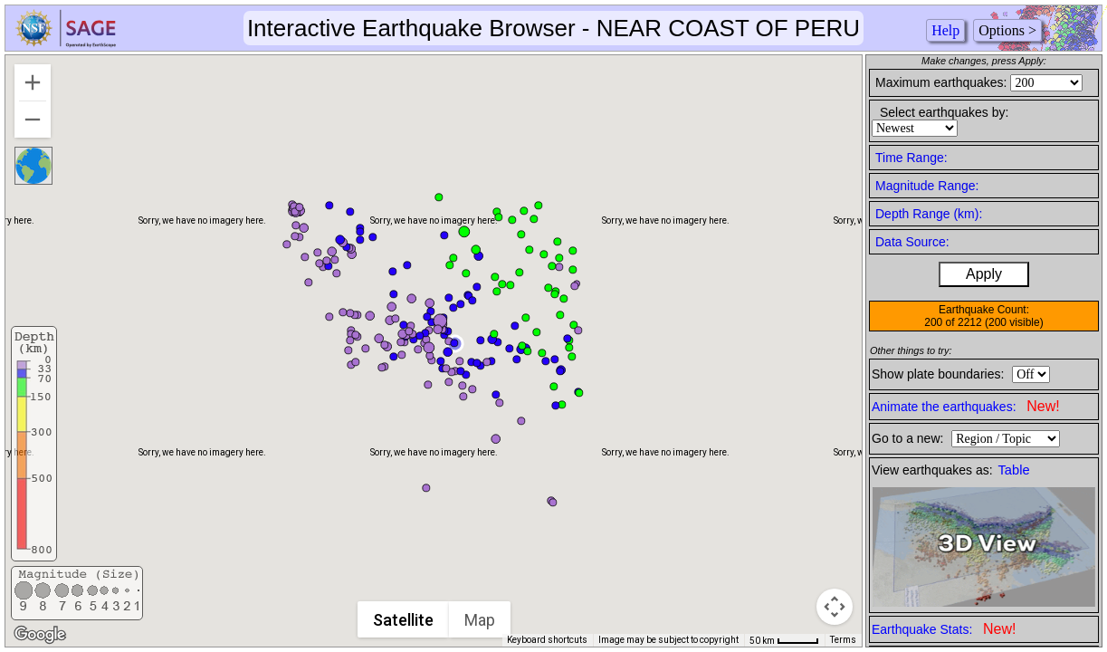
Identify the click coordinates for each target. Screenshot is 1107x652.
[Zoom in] (32, 82)
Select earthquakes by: (944, 112)
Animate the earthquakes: (966, 406)
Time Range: (911, 157)
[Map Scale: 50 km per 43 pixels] (784, 640)
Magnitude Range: (926, 185)
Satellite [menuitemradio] (404, 619)
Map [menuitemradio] (480, 619)
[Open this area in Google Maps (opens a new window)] (40, 635)
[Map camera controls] (834, 607)
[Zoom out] (32, 119)
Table (1014, 470)
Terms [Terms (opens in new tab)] (843, 640)
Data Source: (912, 242)
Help (945, 30)
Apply (984, 274)
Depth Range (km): (928, 213)
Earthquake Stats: (944, 629)
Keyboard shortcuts (547, 640)
